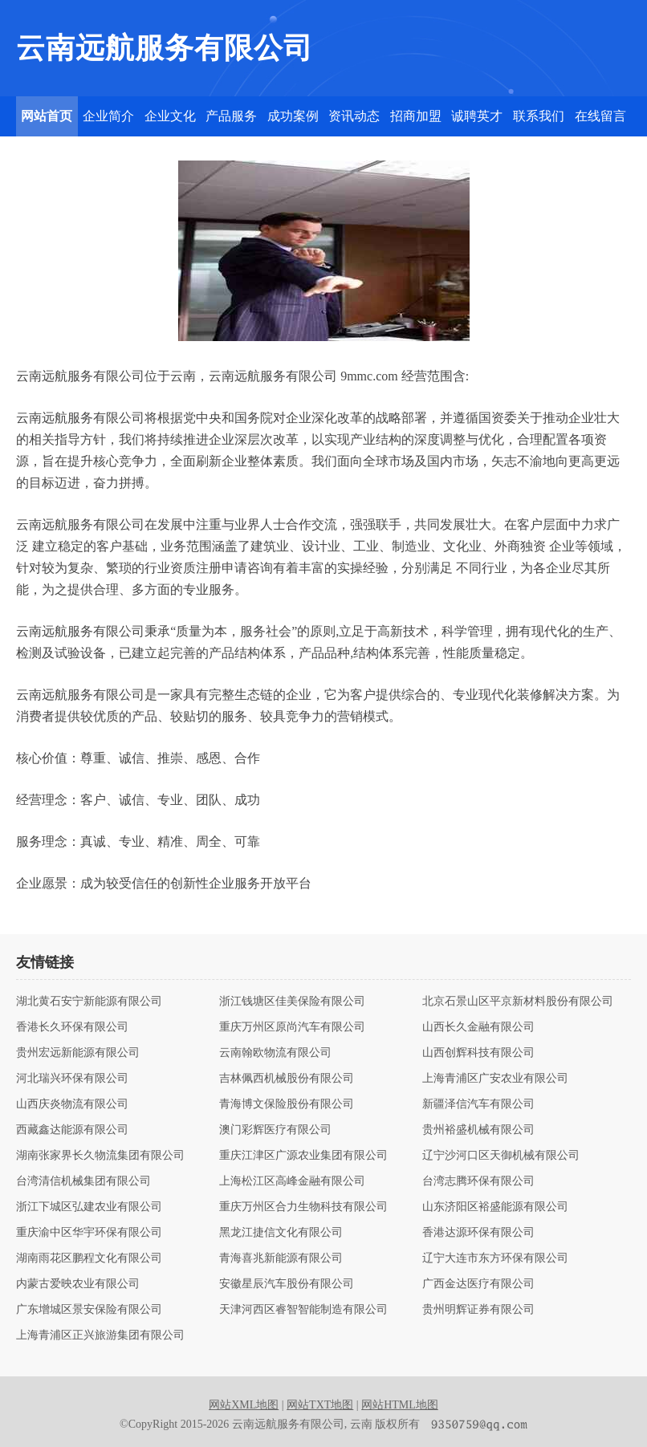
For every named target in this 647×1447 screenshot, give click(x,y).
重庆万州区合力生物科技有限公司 (303, 1207)
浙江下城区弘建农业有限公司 (89, 1207)
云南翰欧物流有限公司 (275, 1053)
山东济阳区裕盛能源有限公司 (495, 1207)
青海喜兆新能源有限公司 (281, 1258)
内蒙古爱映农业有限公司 (78, 1284)
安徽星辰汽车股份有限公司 (286, 1284)
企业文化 (170, 116)
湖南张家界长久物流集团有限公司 (100, 1155)
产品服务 (231, 116)
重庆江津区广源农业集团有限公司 (303, 1155)
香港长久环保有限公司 (72, 1027)
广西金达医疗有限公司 (478, 1284)
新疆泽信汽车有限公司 (478, 1104)
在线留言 (600, 116)
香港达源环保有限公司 (478, 1232)
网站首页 (46, 116)
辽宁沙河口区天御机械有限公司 (501, 1155)
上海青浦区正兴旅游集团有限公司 (100, 1335)
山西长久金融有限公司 (478, 1027)
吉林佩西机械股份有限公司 (286, 1078)
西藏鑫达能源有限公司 (72, 1130)
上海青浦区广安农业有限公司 (495, 1078)
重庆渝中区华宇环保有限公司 (89, 1232)
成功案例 (293, 116)
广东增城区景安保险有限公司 (89, 1309)
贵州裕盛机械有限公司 (478, 1130)
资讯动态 (354, 116)
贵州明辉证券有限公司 (478, 1309)
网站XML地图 (244, 1405)
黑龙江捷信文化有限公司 (281, 1232)
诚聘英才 (477, 116)
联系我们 (538, 116)
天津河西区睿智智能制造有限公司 (303, 1309)
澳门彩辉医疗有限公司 (275, 1130)
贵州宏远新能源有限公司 (78, 1053)
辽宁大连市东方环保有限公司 (495, 1258)
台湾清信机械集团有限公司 (83, 1181)
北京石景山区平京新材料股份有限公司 (517, 1001)
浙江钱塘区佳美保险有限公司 (292, 1001)
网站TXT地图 (320, 1405)
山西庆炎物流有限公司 (72, 1104)
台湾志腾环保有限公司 (478, 1181)
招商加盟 (416, 116)
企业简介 (108, 116)
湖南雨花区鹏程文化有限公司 (89, 1258)
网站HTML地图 (399, 1405)
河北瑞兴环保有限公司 (72, 1078)
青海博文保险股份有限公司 (286, 1104)
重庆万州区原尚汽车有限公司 (292, 1027)
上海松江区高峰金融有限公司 (292, 1181)
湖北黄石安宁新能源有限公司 (89, 1001)
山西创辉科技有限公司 (478, 1053)
